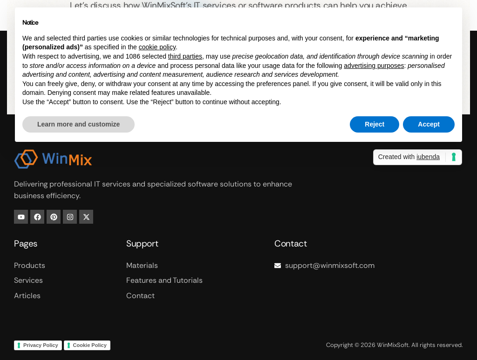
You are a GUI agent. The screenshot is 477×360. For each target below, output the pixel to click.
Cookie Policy (90, 345)
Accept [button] (429, 124)
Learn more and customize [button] (78, 124)
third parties (185, 56)
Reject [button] (374, 124)
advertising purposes (374, 65)
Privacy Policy (40, 345)
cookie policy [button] (157, 47)
